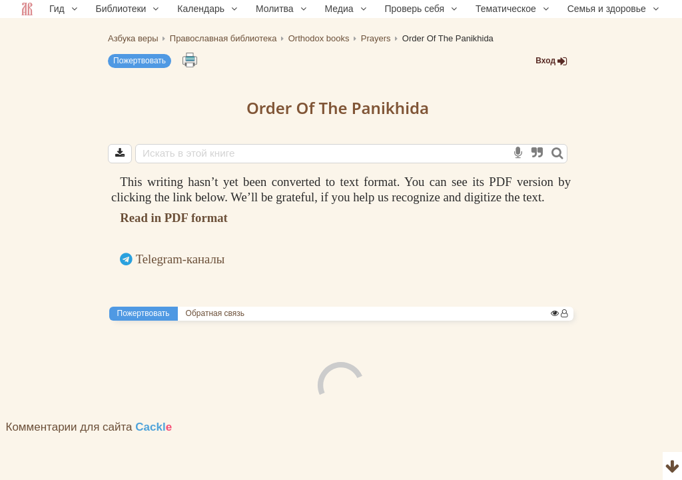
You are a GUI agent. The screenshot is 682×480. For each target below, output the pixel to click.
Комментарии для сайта (89, 427)
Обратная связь (215, 313)
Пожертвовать (139, 60)
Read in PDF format (173, 218)
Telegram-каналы (180, 259)
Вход (551, 61)
